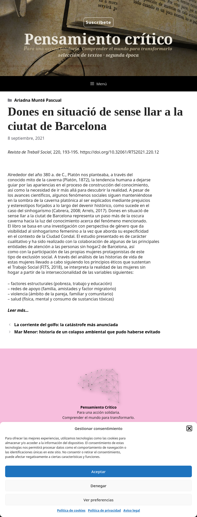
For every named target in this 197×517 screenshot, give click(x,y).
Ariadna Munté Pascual (38, 100)
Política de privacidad (104, 510)
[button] (189, 428)
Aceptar (98, 471)
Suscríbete (98, 22)
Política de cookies (71, 510)
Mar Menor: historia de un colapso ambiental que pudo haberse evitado (87, 332)
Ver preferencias (98, 499)
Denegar (98, 485)
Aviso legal (131, 510)
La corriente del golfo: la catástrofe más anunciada (66, 324)
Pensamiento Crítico (99, 407)
